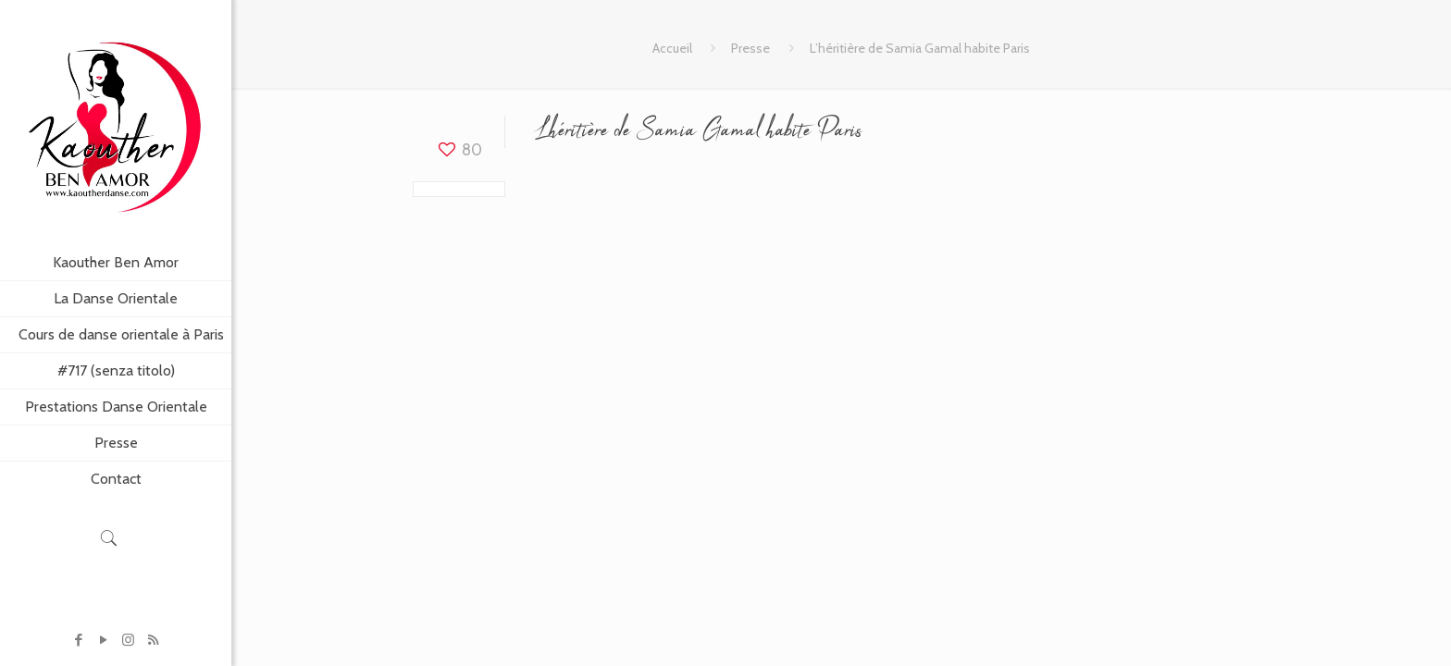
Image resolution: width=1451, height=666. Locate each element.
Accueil (672, 48)
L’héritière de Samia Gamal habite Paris (920, 48)
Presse (750, 48)
